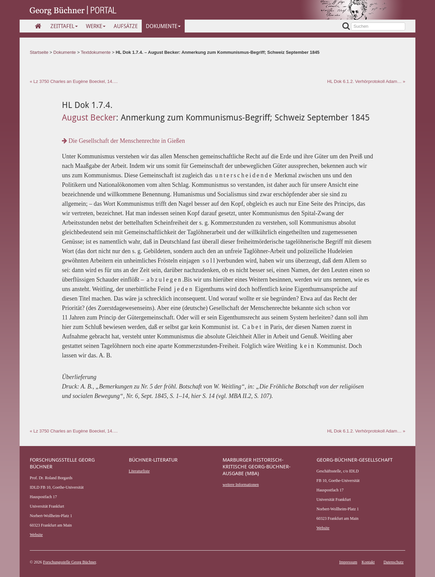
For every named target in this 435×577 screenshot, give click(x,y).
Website (36, 534)
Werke (96, 26)
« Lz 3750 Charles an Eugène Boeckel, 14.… (74, 81)
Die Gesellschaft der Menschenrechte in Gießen (123, 140)
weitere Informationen (241, 484)
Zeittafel (64, 26)
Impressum (348, 562)
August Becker (89, 117)
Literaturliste (139, 471)
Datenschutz (394, 562)
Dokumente (163, 26)
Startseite (39, 52)
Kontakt (368, 562)
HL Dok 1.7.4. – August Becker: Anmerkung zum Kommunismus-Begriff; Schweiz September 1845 (218, 52)
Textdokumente (96, 52)
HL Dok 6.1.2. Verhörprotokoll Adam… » (366, 81)
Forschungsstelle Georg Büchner (69, 562)
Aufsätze (126, 26)
